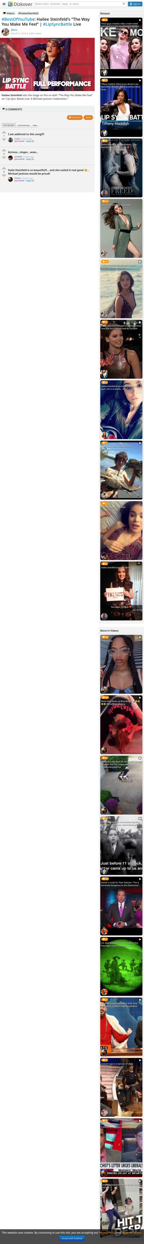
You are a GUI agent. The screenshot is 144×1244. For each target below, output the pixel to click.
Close (88, 117)
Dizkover (20, 4)
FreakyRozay (107, 640)
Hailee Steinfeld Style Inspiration (116, 205)
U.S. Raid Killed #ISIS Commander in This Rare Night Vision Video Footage (119, 944)
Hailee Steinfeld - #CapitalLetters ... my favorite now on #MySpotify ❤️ (119, 146)
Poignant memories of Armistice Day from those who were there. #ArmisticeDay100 (120, 823)
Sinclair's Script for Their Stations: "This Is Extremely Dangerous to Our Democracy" (120, 884)
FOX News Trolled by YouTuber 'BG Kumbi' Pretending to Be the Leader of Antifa (120, 1125)
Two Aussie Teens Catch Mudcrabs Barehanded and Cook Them (117, 448)
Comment (75, 117)
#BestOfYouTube (18, 19)
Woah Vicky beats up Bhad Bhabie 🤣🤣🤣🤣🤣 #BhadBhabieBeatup (120, 702)
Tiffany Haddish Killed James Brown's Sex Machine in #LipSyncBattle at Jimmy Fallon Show (120, 87)
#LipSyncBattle (57, 24)
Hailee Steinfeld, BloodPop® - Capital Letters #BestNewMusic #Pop (118, 266)
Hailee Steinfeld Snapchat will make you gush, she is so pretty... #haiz (119, 387)
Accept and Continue (72, 1238)
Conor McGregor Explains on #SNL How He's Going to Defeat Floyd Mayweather (119, 1005)
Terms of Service (132, 1232)
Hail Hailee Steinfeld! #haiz (113, 507)
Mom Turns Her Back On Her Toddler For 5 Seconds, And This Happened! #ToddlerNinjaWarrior (120, 764)
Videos (8, 13)
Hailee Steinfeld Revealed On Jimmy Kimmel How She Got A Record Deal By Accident (121, 327)
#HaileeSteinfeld (28, 13)
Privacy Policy (107, 1232)
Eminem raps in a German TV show (117, 1064)
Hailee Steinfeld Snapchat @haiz (116, 567)
